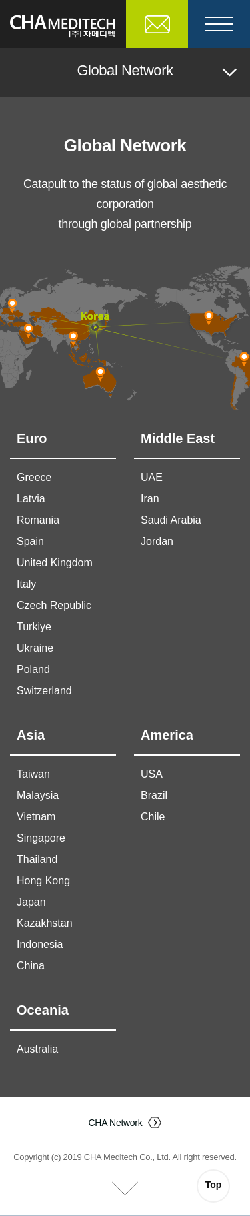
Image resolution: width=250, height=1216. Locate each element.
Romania (38, 520)
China (31, 965)
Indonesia (40, 944)
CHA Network (116, 1122)
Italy (26, 584)
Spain (30, 541)
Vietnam (36, 816)
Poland (33, 669)
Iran (150, 498)
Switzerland (44, 690)
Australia (37, 1049)
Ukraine (35, 648)
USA (152, 774)
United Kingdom (55, 562)
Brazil (154, 795)
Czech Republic (54, 605)
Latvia (31, 498)
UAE (152, 477)
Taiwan (33, 774)
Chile (153, 816)
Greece (34, 477)
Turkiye (34, 626)
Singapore (41, 838)
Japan (31, 902)
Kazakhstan (45, 923)
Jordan (157, 541)
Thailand (37, 859)
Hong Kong (43, 880)
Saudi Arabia (171, 520)
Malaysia (38, 795)
